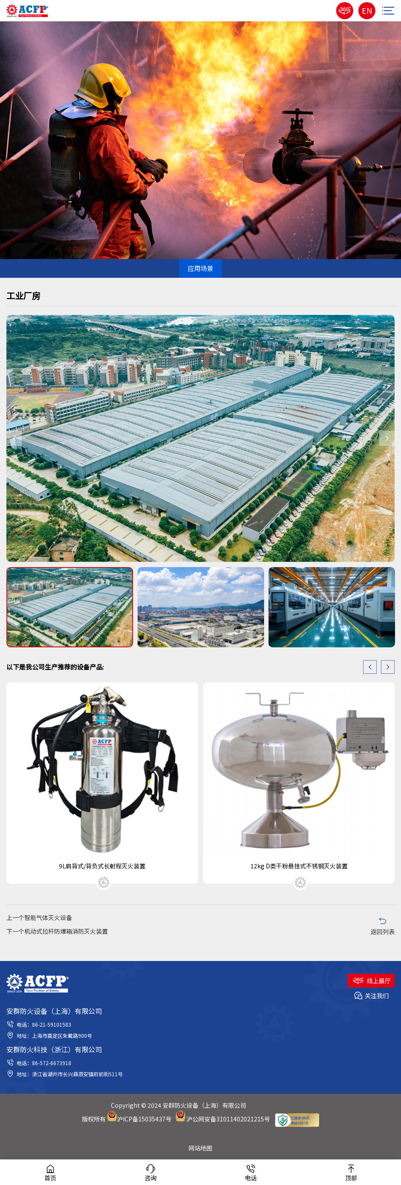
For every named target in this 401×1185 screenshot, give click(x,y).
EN (367, 10)
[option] (200, 438)
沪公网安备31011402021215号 (228, 1119)
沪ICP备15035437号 (144, 1119)
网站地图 (200, 1148)
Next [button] (387, 438)
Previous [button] (14, 438)
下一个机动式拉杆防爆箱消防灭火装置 (57, 931)
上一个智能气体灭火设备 (39, 917)
